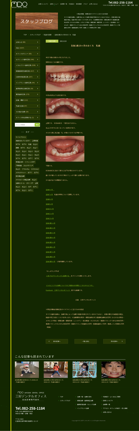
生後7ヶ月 (49, 194)
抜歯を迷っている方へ (23, 142)
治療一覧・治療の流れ (84, 397)
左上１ (24, 156)
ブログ (85, 4)
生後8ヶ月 (49, 199)
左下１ (30, 191)
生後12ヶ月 (50, 218)
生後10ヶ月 (50, 209)
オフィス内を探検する (25, 119)
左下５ (24, 160)
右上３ (24, 188)
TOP (25, 35)
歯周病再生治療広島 (25, 89)
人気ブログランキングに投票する (58, 276)
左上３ (24, 191)
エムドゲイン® (28, 167)
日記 (20, 48)
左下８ (36, 174)
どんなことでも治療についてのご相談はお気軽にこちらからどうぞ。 (70, 285)
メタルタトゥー (21, 174)
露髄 (17, 149)
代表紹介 (72, 4)
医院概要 (79, 4)
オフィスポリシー (24, 54)
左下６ (37, 160)
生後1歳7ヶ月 (50, 252)
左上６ (37, 153)
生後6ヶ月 (50, 189)
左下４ (18, 160)
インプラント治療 (83, 408)
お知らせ (21, 42)
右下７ (30, 174)
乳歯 (29, 146)
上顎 (36, 184)
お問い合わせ (93, 4)
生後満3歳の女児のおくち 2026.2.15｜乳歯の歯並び (26, 381)
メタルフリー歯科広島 (26, 66)
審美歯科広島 (23, 95)
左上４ (24, 153)
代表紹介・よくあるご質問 (111, 397)
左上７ (35, 149)
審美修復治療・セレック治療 (86, 404)
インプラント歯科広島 (26, 83)
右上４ (30, 153)
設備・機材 (22, 101)
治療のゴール (20, 184)
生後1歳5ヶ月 (50, 242)
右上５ (18, 170)
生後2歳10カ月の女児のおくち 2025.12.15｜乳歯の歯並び (82, 381)
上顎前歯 (35, 142)
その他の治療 (22, 113)
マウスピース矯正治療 (23, 181)
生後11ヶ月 (50, 213)
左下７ (30, 160)
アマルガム (25, 170)
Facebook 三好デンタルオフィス (58, 290)
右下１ (35, 188)
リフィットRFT (30, 163)
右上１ (30, 156)
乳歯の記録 (47, 35)
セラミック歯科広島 (25, 60)
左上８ (35, 146)
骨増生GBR (19, 163)
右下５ (23, 149)
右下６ (18, 146)
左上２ (18, 156)
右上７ (29, 149)
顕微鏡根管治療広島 (25, 72)
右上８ (34, 181)
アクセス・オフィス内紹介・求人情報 (115, 408)
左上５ (18, 153)
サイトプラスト (21, 139)
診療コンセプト (43, 4)
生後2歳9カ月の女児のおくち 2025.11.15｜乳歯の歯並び (110, 381)
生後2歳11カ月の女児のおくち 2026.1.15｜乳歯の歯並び (53, 381)
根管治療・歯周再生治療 (85, 401)
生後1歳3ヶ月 (50, 233)
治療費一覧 (63, 4)
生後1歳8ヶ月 (50, 257)
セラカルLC (35, 170)
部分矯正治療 (20, 177)
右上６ (37, 156)
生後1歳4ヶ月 (50, 237)
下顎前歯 (19, 167)
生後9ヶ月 (49, 204)
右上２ (18, 188)
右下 (29, 188)
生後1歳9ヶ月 (50, 261)
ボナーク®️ (29, 184)
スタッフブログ (35, 35)
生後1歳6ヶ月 (50, 247)
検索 (37, 127)
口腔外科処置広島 (24, 78)
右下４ (18, 191)
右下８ (24, 146)
